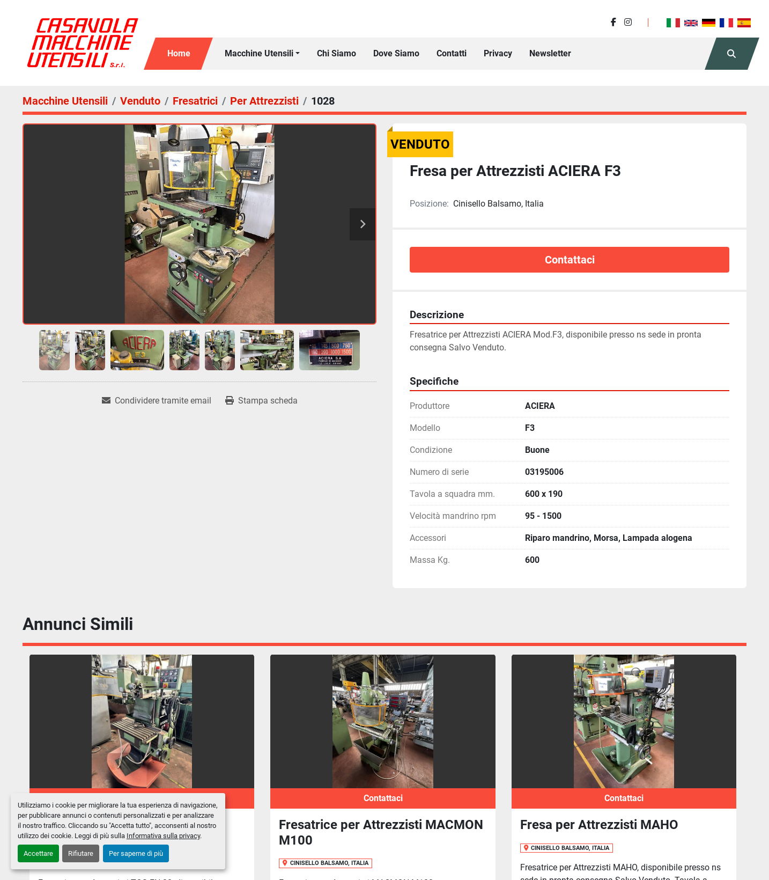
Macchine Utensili (259, 53)
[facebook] (613, 22)
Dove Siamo (396, 53)
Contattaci (570, 259)
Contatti (452, 53)
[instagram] (628, 22)
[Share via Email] (156, 401)
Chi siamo (336, 53)
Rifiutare (80, 853)
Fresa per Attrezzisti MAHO (599, 824)
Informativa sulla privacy (163, 836)
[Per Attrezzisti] (264, 100)
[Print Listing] (261, 401)
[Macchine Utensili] (65, 100)
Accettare (38, 853)
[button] (262, 53)
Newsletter (550, 53)
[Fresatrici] (195, 100)
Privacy (498, 53)
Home (178, 53)
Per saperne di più (136, 853)
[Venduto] (140, 100)
